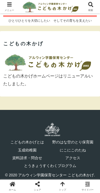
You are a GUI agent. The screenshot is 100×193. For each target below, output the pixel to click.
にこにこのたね (73, 150)
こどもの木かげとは (27, 142)
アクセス (72, 158)
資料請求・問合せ (27, 158)
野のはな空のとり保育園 (72, 142)
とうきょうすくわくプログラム (50, 166)
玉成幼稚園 (27, 150)
